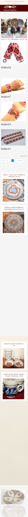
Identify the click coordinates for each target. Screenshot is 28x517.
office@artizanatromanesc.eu (19, 1)
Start (3, 160)
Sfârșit (3, 163)
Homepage (15, 37)
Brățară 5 (6, 149)
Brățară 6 (6, 124)
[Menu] (26, 15)
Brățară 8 (6, 67)
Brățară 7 (6, 97)
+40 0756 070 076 (8, 1)
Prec (7, 160)
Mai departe (20, 160)
